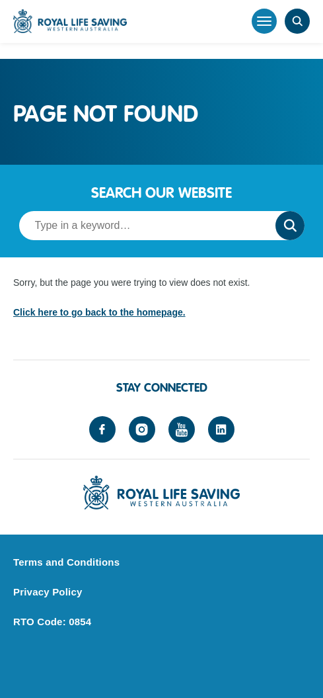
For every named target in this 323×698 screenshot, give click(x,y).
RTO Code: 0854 (52, 621)
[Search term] (143, 225)
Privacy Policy (48, 591)
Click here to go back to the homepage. (99, 312)
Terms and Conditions (66, 562)
